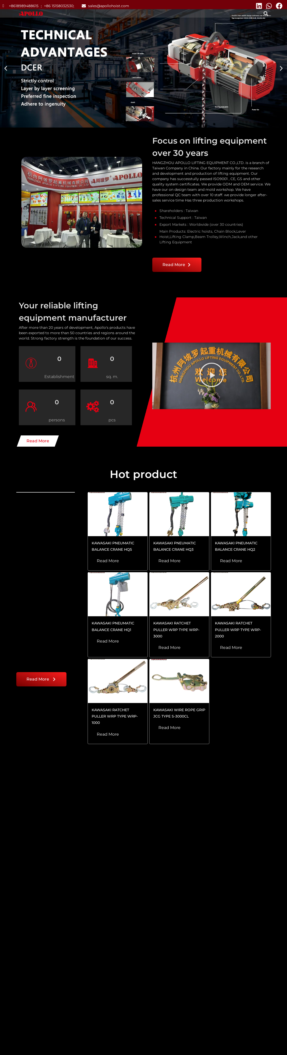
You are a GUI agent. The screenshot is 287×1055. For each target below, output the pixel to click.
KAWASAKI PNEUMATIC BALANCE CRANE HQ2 (236, 546)
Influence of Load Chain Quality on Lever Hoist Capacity (238, 926)
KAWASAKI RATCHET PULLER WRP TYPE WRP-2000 (238, 629)
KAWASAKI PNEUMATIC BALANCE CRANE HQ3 (174, 546)
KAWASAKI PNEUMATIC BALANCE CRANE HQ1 (113, 626)
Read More (108, 560)
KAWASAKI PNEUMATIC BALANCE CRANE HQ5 (113, 546)
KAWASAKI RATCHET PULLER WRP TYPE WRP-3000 (176, 629)
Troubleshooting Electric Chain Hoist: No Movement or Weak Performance (43, 926)
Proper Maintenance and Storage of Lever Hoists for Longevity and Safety (139, 926)
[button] (266, 13)
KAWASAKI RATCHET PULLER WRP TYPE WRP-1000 (115, 716)
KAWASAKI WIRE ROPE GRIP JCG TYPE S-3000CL (179, 713)
